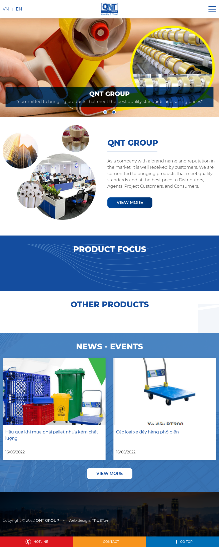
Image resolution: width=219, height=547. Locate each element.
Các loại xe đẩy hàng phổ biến (147, 432)
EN (19, 9)
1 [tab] (105, 112)
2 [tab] (114, 112)
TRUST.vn (101, 520)
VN (6, 9)
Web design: (79, 520)
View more (130, 202)
